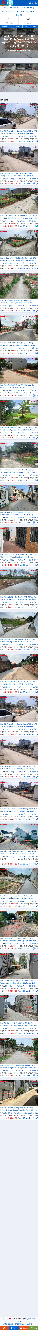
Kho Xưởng (6, 11)
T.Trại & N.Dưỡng (27, 8)
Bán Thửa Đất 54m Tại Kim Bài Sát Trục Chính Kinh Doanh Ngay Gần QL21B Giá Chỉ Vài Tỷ (17, 640)
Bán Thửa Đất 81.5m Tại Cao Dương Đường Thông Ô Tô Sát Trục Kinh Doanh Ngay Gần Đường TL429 (16, 174)
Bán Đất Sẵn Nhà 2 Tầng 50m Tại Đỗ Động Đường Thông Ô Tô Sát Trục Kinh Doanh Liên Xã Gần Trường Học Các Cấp (18, 1109)
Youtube (24, 1328)
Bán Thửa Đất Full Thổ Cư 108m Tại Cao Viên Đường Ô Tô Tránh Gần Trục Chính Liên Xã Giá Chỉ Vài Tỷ (17, 386)
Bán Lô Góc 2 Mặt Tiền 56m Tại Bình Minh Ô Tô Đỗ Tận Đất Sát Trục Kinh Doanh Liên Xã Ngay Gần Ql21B (18, 259)
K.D (29, 316)
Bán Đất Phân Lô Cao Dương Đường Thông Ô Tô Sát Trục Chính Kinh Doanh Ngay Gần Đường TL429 (18, 132)
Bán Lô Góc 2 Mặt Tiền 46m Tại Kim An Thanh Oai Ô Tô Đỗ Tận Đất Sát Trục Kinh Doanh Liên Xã (18, 1066)
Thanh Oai (3, 104)
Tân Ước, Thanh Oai (20, 50)
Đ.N (32, 189)
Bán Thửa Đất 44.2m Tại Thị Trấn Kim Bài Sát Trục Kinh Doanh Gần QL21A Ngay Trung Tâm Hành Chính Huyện (17, 471)
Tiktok (14, 1328)
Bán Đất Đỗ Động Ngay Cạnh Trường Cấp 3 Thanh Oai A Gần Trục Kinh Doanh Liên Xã (16, 301)
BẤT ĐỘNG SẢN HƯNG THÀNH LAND (15, 1324)
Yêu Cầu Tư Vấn (30, 26)
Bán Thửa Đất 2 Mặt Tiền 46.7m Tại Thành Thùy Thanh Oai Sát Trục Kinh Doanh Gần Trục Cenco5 (18, 556)
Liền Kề (19, 15)
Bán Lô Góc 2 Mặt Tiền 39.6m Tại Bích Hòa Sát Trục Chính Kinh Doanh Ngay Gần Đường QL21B (18, 982)
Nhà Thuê (24, 11)
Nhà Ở (6, 8)
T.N (32, 316)
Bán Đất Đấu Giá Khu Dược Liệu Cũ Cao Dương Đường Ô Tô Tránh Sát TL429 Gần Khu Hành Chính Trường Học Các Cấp (18, 852)
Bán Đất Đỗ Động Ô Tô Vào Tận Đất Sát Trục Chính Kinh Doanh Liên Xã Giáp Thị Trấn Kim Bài (18, 1024)
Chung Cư (16, 11)
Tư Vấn (21, 136)
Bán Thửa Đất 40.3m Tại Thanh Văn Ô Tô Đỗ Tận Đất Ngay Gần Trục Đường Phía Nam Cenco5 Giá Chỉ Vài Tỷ (19, 217)
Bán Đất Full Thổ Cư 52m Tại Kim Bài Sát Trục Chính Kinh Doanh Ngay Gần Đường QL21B (17, 683)
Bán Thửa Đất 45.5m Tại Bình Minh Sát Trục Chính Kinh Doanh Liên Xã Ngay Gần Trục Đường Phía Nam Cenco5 (18, 939)
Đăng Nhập (33, 3)
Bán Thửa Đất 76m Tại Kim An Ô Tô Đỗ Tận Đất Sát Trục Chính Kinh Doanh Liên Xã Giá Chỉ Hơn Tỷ (18, 598)
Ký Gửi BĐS (6, 26)
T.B (32, 231)
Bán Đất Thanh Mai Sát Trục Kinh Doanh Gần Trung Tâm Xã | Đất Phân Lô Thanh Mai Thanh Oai (17, 897)
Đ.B (32, 104)
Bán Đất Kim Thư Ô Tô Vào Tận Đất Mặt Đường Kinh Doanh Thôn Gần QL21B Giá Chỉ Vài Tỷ (18, 513)
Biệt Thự (33, 11)
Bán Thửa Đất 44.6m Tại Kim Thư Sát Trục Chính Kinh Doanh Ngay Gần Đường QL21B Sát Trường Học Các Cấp (18, 428)
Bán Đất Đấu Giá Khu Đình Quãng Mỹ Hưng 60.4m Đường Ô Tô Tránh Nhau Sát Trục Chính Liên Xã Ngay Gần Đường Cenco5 (18, 344)
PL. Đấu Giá (14, 8)
